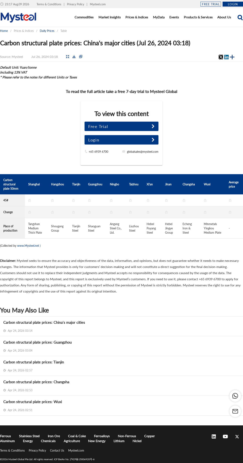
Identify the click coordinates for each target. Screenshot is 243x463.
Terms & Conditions (49, 4)
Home (4, 31)
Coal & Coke (77, 436)
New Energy (96, 441)
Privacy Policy (76, 4)
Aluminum (7, 441)
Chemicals (48, 441)
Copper (149, 436)
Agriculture (72, 441)
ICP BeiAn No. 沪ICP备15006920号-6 (74, 459)
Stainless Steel (29, 436)
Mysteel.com (98, 4)
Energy (28, 441)
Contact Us (57, 450)
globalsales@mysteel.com (142, 151)
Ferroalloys (102, 436)
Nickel (137, 441)
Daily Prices (47, 31)
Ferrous (5, 436)
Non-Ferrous (127, 436)
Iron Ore (54, 436)
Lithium (119, 441)
